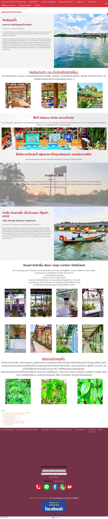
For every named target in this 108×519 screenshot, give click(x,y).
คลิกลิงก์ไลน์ (54, 477)
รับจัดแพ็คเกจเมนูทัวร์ (9, 416)
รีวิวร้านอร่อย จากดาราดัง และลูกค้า (12, 418)
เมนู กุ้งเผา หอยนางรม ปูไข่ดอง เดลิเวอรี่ (13, 414)
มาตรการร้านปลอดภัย (9, 419)
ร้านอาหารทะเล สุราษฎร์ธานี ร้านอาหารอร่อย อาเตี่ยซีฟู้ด (17, 413)
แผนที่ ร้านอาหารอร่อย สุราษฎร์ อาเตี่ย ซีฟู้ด (14, 423)
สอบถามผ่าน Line (58, 481)
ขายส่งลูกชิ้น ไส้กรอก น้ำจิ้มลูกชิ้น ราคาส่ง (14, 421)
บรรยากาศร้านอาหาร (8, 424)
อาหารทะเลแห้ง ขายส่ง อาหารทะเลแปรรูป (10, 9)
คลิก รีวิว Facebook (39, 498)
